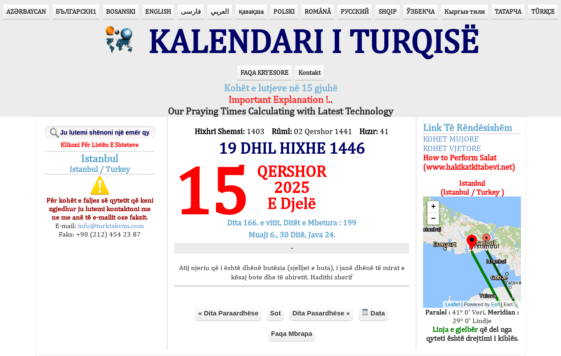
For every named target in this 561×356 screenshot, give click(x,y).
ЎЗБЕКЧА (421, 11)
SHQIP (387, 11)
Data (373, 312)
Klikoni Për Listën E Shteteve (99, 144)
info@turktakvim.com (110, 225)
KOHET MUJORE (451, 138)
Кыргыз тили (464, 11)
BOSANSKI (120, 11)
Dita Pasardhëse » (321, 313)
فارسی (191, 11)
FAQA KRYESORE (264, 72)
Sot (275, 313)
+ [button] (433, 206)
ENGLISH (158, 11)
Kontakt (309, 72)
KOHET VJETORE (452, 148)
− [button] (433, 218)
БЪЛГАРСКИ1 (76, 11)
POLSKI (284, 11)
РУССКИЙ (355, 11)
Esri (495, 304)
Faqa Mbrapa (292, 333)
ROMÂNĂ (318, 11)
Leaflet (452, 304)
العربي (220, 11)
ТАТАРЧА (508, 11)
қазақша (251, 11)
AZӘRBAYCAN (26, 11)
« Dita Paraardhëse (228, 313)
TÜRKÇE (543, 11)
